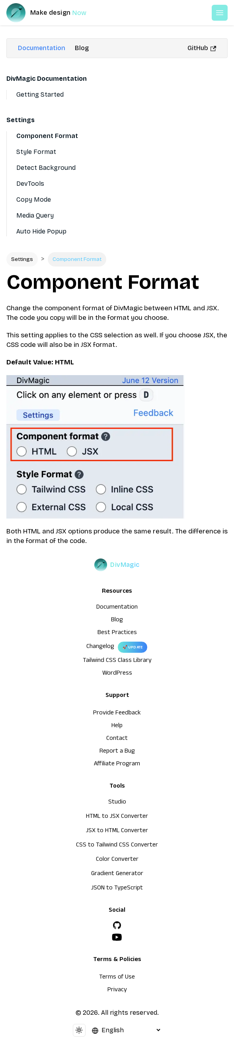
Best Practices (117, 633)
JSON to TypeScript (117, 888)
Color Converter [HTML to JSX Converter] (117, 860)
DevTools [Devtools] (30, 183)
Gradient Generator (117, 874)
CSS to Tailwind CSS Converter (117, 845)
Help (117, 726)
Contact (117, 739)
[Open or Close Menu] (220, 13)
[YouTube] (117, 937)
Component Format (47, 136)
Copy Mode (33, 199)
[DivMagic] (54, 12)
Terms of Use (117, 978)
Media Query (35, 215)
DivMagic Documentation (46, 78)
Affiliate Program (117, 764)
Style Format (36, 152)
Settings (20, 120)
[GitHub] (117, 925)
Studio (117, 803)
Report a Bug (117, 752)
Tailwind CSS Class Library (117, 661)
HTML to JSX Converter (117, 817)
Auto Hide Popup (41, 231)
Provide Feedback (117, 713)
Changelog (100, 647)
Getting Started (40, 94)
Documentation (41, 48)
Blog (82, 48)
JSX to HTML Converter (117, 831)
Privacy (117, 990)
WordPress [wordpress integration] (117, 674)
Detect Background (46, 167)
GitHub (201, 48)
